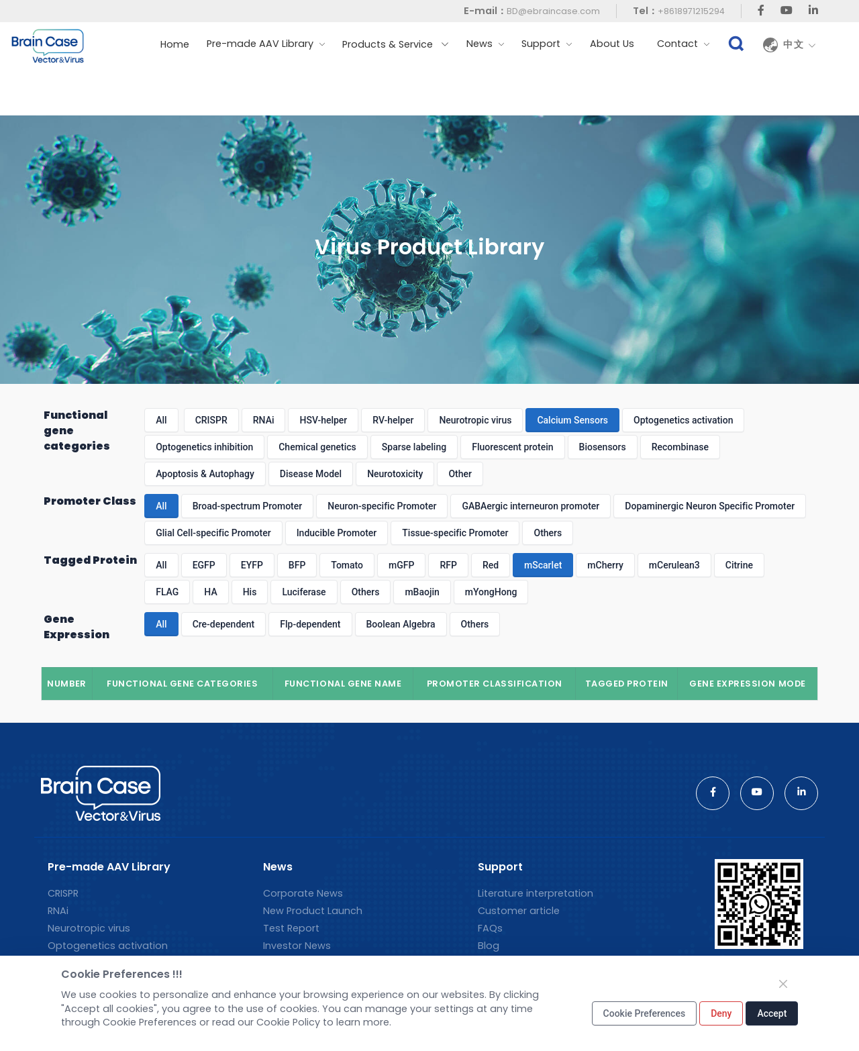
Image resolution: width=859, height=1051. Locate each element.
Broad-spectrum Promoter (248, 506)
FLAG (167, 592)
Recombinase (680, 447)
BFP (297, 565)
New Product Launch (312, 910)
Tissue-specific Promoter (455, 533)
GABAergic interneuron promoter (530, 506)
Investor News (297, 945)
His (250, 592)
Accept (772, 1013)
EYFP (252, 565)
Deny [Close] (721, 1013)
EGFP (204, 565)
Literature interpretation (535, 893)
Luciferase (303, 592)
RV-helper (392, 420)
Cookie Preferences (644, 1013)
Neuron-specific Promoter (381, 506)
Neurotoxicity (395, 473)
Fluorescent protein (512, 447)
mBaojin (422, 592)
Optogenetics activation (683, 420)
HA (210, 592)
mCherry (605, 565)
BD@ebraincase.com (553, 11)
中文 (800, 45)
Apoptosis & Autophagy (205, 473)
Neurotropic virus (475, 420)
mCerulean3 (674, 565)
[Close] (783, 983)
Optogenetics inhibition (204, 447)
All (161, 420)
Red (491, 565)
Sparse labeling (414, 447)
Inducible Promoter (337, 533)
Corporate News (303, 893)
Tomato (347, 565)
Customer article (519, 910)
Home (174, 44)
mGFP (401, 565)
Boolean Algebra (401, 624)
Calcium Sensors (572, 420)
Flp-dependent (310, 624)
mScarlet (543, 565)
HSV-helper (323, 420)
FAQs (490, 928)
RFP (448, 565)
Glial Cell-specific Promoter (213, 533)
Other (460, 473)
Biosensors (602, 447)
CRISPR (211, 420)
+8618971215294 (691, 11)
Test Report (291, 928)
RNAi (263, 420)
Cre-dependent (224, 624)
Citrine (739, 565)
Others (548, 533)
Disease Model (311, 473)
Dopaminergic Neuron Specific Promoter (710, 506)
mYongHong (491, 592)
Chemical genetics (317, 447)
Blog (488, 945)
